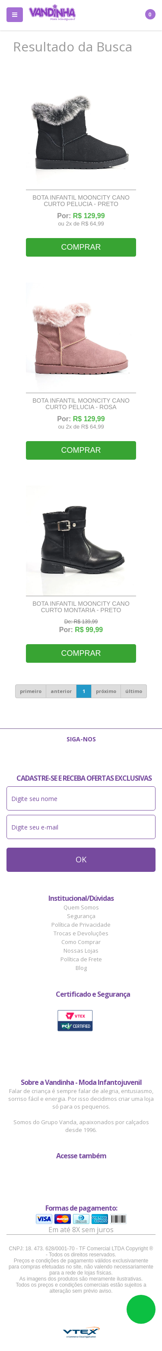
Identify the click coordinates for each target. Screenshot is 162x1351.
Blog (81, 968)
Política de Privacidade (81, 924)
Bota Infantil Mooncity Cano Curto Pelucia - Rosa (81, 403)
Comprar (81, 247)
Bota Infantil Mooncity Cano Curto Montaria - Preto (81, 607)
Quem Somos (81, 907)
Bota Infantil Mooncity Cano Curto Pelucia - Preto (81, 200)
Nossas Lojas (81, 950)
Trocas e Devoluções (81, 933)
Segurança (81, 916)
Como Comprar (81, 942)
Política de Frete (81, 959)
